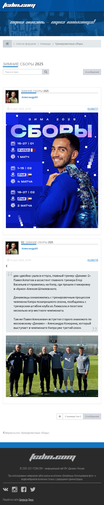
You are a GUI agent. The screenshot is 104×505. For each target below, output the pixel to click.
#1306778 (92, 260)
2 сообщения (92, 72)
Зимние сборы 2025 (23, 64)
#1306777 (92, 108)
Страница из (73, 416)
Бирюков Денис (26, 499)
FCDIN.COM (19, 5)
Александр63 (30, 97)
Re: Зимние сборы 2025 (37, 242)
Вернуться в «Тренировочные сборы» (26, 432)
